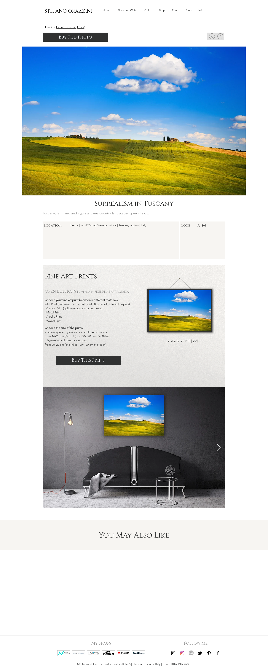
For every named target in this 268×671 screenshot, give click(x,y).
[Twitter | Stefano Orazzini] (200, 653)
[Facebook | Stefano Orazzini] (218, 653)
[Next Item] (219, 447)
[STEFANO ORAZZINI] (68, 11)
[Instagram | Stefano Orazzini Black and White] (173, 653)
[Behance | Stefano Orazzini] (191, 653)
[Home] (48, 27)
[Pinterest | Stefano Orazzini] (209, 653)
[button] (161, 10)
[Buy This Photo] (75, 37)
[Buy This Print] (88, 360)
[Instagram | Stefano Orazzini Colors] (182, 653)
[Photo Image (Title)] (70, 27)
